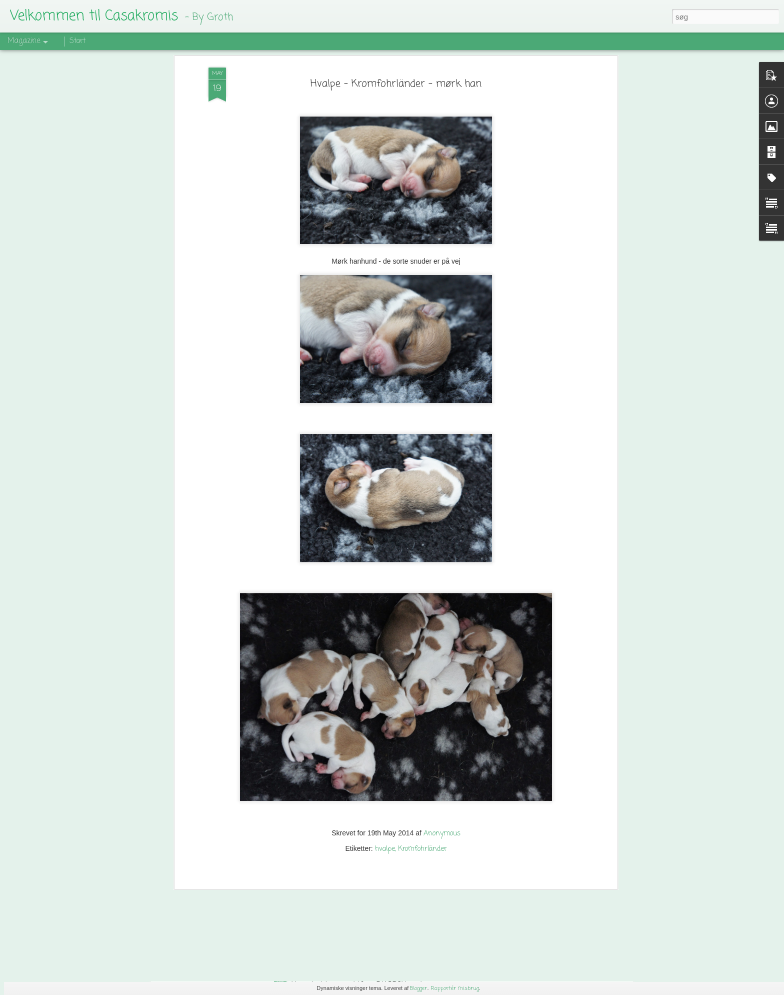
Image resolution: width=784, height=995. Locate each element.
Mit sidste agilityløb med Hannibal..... (244, 913)
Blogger (418, 988)
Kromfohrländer (422, 771)
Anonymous (442, 756)
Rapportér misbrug (454, 988)
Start (78, 41)
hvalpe (385, 771)
